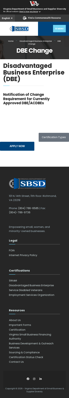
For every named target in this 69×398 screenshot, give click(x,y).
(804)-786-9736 (19, 212)
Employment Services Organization (31, 295)
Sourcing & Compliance (24, 352)
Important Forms (20, 325)
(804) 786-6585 (28, 208)
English (7, 18)
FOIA (12, 250)
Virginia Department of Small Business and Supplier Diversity (34, 9)
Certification (17, 330)
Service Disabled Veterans (25, 290)
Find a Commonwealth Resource (42, 18)
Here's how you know (28, 12)
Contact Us (16, 362)
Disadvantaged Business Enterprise (36, 41)
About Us (15, 320)
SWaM (13, 280)
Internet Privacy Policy (23, 255)
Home (11, 41)
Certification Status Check (26, 357)
